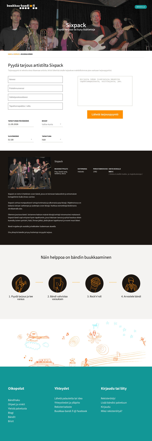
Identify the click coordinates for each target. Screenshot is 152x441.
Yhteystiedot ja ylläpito (67, 402)
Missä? (44, 121)
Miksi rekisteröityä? (111, 411)
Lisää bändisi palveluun (114, 402)
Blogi (11, 412)
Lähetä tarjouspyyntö (105, 119)
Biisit (11, 421)
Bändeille (140, 7)
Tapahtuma (46, 136)
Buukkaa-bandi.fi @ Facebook (70, 411)
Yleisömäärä (13, 136)
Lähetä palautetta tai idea (68, 398)
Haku (10, 54)
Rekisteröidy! (108, 398)
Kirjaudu (106, 406)
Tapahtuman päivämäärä (18, 121)
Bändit (11, 417)
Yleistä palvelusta (17, 408)
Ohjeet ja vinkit (16, 404)
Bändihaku (14, 400)
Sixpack (17, 54)
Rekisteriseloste (63, 406)
